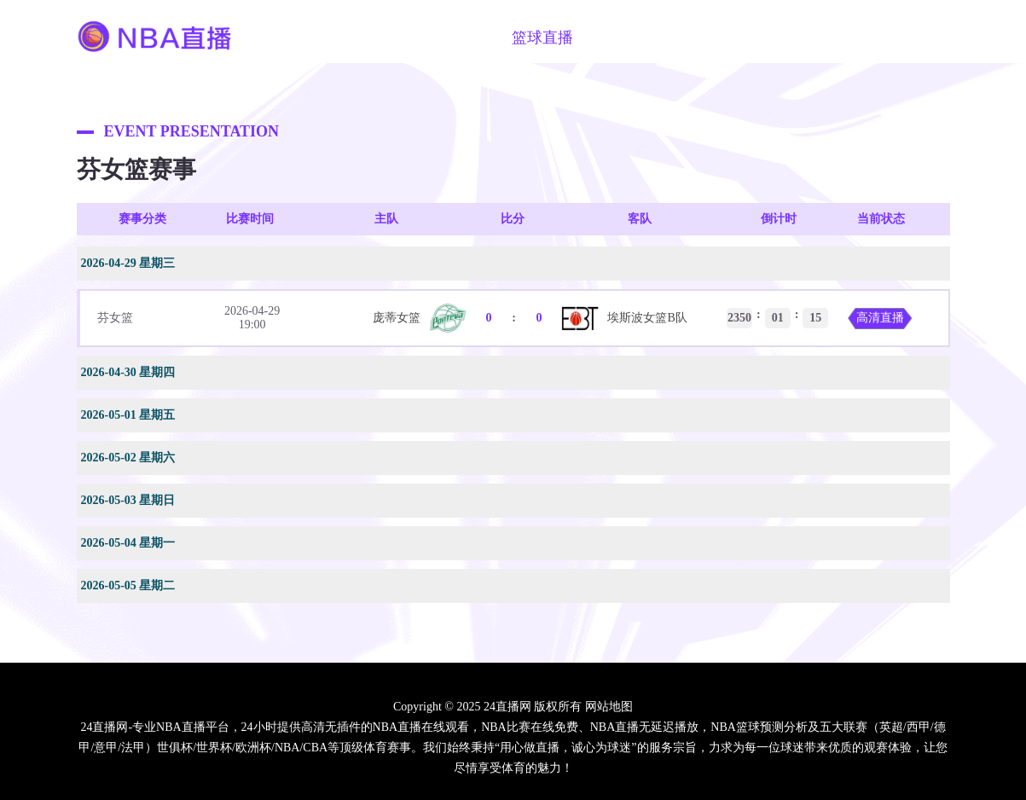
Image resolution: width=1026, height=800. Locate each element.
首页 (295, 37)
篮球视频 (629, 37)
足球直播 (455, 37)
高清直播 (880, 317)
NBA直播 (367, 37)
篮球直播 (542, 37)
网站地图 (609, 706)
